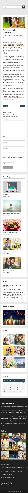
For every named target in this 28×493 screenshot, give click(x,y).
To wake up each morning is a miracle (11, 213)
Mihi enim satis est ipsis (8, 270)
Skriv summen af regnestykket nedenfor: (12, 161)
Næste (22, 106)
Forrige (5, 106)
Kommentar (6, 119)
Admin (6, 35)
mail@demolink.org (8, 474)
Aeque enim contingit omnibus (10, 232)
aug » (5, 393)
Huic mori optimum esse (8, 251)
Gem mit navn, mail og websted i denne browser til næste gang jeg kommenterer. (12, 157)
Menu (2, 2)
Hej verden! (5, 194)
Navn (4, 136)
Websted (5, 148)
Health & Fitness (20, 35)
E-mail (5, 142)
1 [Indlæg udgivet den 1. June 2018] (17, 382)
